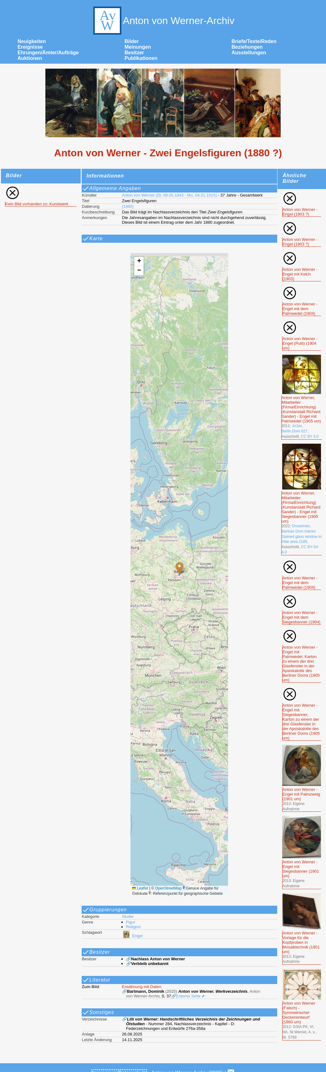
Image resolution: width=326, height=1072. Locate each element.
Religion (133, 926)
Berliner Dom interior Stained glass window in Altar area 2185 (302, 536)
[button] (179, 568)
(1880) (128, 206)
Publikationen (141, 58)
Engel (132, 935)
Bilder (132, 41)
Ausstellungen (249, 52)
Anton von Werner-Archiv (163, 20)
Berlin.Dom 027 (295, 431)
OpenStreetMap (168, 888)
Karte (92, 238)
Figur (130, 922)
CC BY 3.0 (309, 436)
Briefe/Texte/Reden (254, 41)
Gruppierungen (104, 910)
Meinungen (138, 47)
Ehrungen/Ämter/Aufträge (48, 52)
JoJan (297, 426)
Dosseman (301, 526)
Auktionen (30, 58)
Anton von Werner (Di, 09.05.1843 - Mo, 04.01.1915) (169, 195)
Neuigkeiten (32, 41)
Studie (128, 916)
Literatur (96, 980)
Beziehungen (247, 47)
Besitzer (134, 52)
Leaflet (140, 888)
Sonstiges (98, 1012)
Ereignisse (30, 47)
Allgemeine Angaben (111, 188)
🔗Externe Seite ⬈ (188, 996)
